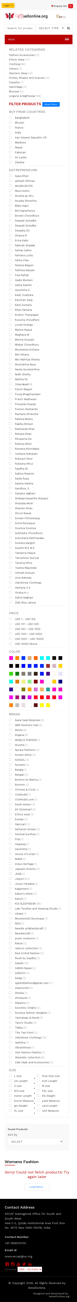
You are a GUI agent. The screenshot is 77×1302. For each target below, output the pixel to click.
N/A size (16, 1090)
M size (43, 1085)
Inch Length (47, 1080)
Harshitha (20, 849)
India (15, 132)
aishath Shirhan (22, 180)
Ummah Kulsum (22, 572)
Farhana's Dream (24, 829)
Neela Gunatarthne (24, 369)
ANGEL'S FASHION (24, 739)
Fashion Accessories (24, 55)
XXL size (45, 1090)
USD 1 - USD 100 (22, 619)
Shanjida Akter (21, 503)
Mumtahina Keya (22, 364)
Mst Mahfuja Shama (24, 359)
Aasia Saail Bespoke (26, 720)
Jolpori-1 (19, 878)
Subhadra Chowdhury (26, 533)
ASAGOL (19, 759)
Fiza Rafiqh (19, 275)
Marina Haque (20, 329)
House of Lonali (24, 853)
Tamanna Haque (22, 552)
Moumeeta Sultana (24, 349)
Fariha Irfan (19, 260)
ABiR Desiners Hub (25, 725)
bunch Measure (21, 1100)
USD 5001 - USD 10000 (26, 638)
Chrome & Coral (24, 789)
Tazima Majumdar (23, 567)
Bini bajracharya (22, 210)
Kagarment (20, 888)
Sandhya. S (19, 488)
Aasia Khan (19, 175)
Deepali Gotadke (22, 220)
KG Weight (46, 1095)
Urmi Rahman (20, 577)
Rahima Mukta (21, 418)
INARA (17, 858)
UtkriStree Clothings (25, 582)
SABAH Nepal (22, 968)
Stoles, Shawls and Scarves (29, 78)
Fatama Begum (21, 265)
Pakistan (17, 152)
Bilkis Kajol (19, 205)
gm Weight (18, 1105)
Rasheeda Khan (22, 428)
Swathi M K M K (21, 547)
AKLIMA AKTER (21, 185)
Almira (18, 729)
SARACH (19, 973)
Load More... (37, 1186)
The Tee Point (23, 1032)
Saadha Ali (18, 468)
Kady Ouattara (21, 294)
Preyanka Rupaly (22, 404)
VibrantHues (21, 1047)
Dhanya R (18, 235)
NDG (16, 923)
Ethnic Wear (19, 59)
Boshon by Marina (25, 779)
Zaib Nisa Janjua (22, 602)
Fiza (16, 839)
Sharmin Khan (20, 508)
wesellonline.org (59, 1296)
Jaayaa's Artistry (24, 868)
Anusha (18, 744)
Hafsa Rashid (20, 285)
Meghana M (19, 334)
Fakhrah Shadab (22, 245)
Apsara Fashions (24, 749)
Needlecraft (21, 933)
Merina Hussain (21, 339)
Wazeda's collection (27, 1057)
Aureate (19, 764)
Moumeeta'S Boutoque (28, 918)
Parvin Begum (20, 389)
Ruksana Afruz (21, 463)
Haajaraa (19, 844)
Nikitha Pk (18, 379)
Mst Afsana (19, 354)
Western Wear (21, 73)
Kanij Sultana (20, 304)
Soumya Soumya (22, 528)
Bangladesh (19, 117)
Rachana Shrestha (23, 414)
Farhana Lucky (21, 255)
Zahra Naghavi (21, 597)
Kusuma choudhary (24, 319)
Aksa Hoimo (19, 190)
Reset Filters (51, 104)
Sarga (17, 977)
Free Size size (48, 1075)
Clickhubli (20, 794)
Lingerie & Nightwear (25, 96)
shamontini (21, 987)
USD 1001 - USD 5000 (25, 633)
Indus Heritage (23, 863)
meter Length (20, 1095)
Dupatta (16, 82)
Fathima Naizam (22, 270)
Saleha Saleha (21, 483)
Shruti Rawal (20, 513)
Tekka (18, 1027)
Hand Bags (18, 87)
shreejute (20, 997)
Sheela (18, 992)
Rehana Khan (20, 433)
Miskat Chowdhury (24, 344)
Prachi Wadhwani (23, 399)
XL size (16, 1110)
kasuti (17, 898)
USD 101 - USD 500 (24, 623)
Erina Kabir (19, 240)
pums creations (23, 938)
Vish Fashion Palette (27, 1052)
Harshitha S (19, 290)
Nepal (15, 147)
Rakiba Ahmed (21, 423)
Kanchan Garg (20, 299)
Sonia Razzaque (22, 523)
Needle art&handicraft (28, 928)
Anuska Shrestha (23, 200)
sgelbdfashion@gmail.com (31, 982)
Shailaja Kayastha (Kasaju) (28, 498)
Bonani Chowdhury (24, 215)
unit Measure (48, 1110)
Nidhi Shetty (20, 374)
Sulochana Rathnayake (26, 538)
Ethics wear (21, 814)
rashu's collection (25, 948)
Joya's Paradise (23, 883)
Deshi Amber (22, 804)
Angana (18, 734)
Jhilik (17, 873)
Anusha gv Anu (21, 195)
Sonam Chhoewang (24, 518)
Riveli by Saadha (24, 958)
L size (15, 1075)
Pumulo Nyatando (23, 409)
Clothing (17, 64)
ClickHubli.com (23, 799)
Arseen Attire (22, 754)
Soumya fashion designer (30, 1012)
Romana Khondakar (24, 448)
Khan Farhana (20, 309)
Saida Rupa (19, 478)
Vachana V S (19, 587)
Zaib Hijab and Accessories (31, 1062)
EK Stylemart (22, 809)
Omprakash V (20, 384)
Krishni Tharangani (24, 314)
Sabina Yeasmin (21, 473)
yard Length (47, 1105)
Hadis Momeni (21, 280)
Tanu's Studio (23, 1022)
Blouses (16, 91)
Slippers (19, 1002)
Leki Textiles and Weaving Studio (35, 908)
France (16, 127)
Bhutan (16, 122)
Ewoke (18, 819)
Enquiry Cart (60, 6)
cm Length (18, 1080)
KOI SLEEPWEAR (25, 903)
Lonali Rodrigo (21, 324)
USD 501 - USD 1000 (24, 628)
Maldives (17, 142)
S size (15, 1085)
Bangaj (18, 769)
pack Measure (48, 1100)
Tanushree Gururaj (24, 557)
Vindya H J (18, 592)
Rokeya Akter (20, 443)
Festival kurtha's (24, 834)
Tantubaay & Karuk (26, 1017)
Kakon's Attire (23, 893)
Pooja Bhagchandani (24, 394)
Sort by (12, 1134)
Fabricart (19, 824)
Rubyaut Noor (21, 458)
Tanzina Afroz (20, 562)
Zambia (16, 162)
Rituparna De (20, 438)
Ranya (18, 943)
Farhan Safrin (20, 250)
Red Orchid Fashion (26, 953)
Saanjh (19, 963)
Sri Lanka (17, 157)
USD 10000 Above (23, 643)
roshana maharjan (23, 453)
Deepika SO (19, 230)
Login (7, 5)
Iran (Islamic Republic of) (28, 137)
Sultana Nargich (22, 542)
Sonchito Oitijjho (24, 1007)
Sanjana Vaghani (22, 493)
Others (15, 69)
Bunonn (19, 784)
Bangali (18, 774)
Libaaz (17, 913)
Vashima (19, 1042)
